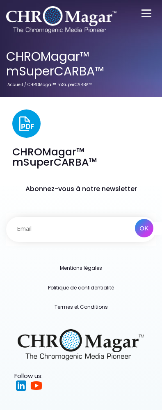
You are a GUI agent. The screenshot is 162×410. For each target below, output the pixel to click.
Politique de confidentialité (81, 287)
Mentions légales (81, 267)
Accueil (15, 85)
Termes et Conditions (81, 306)
